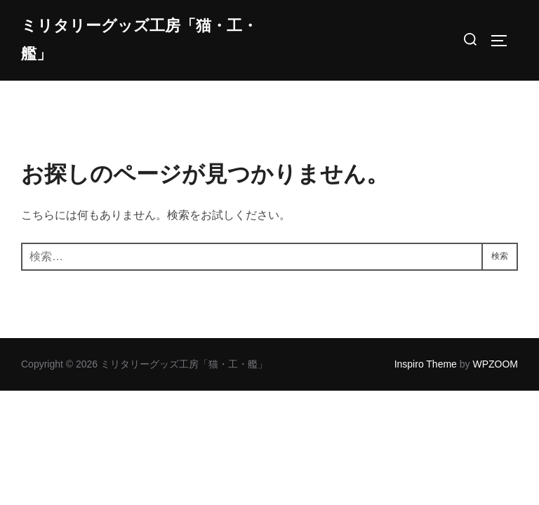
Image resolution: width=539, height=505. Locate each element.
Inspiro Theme (425, 364)
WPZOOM (495, 364)
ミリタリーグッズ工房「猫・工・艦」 (139, 40)
